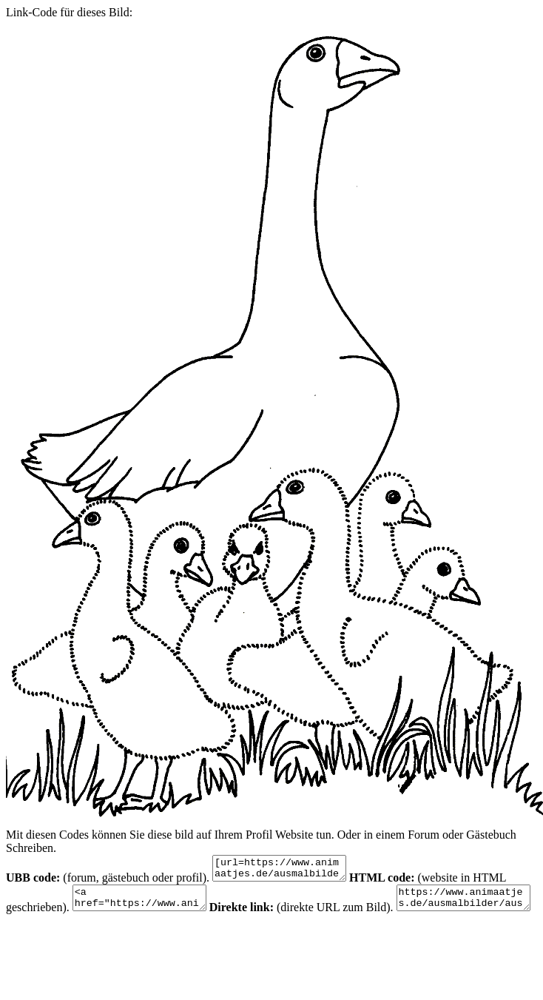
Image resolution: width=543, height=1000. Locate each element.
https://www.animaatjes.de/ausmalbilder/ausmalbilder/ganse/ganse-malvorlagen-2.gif (80, 938)
